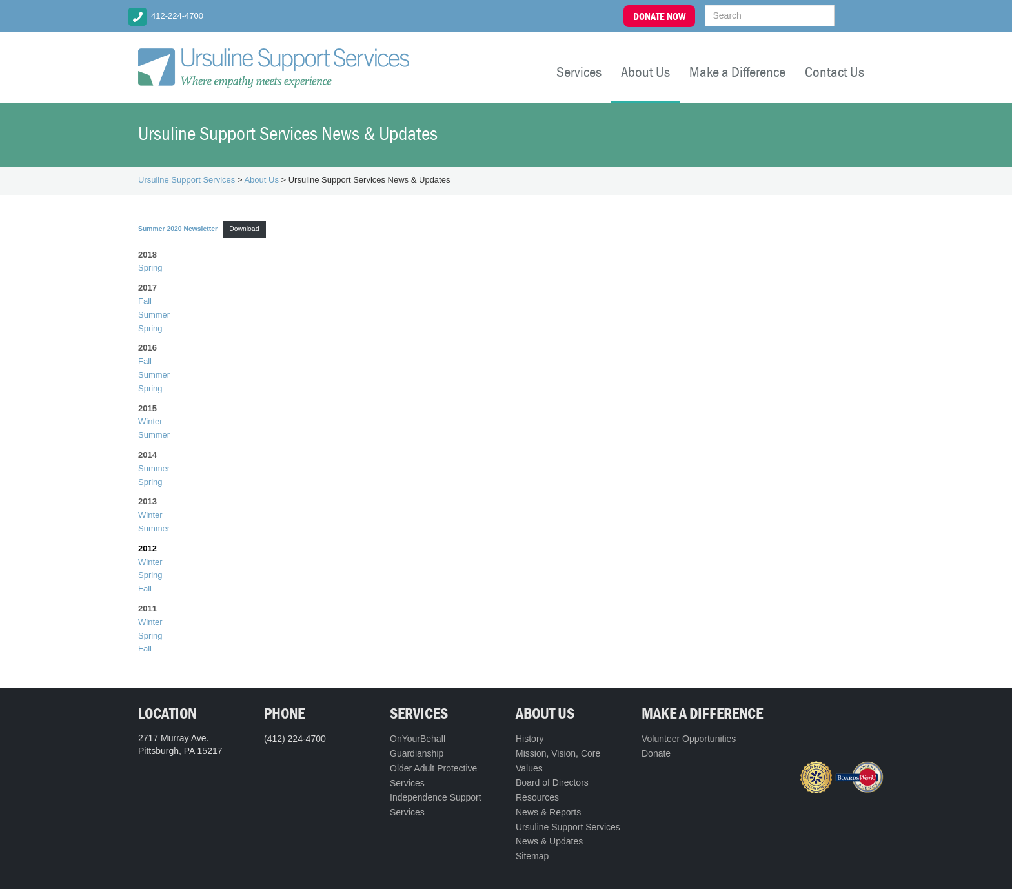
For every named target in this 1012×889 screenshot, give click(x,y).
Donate (656, 753)
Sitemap (532, 856)
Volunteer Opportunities (689, 738)
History (530, 738)
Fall (145, 301)
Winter (150, 421)
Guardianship (416, 753)
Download (244, 228)
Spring (150, 267)
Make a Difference (737, 72)
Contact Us (834, 72)
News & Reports (548, 812)
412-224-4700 (177, 16)
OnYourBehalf (418, 738)
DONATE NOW (659, 16)
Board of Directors (552, 782)
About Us (645, 72)
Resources (537, 797)
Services (579, 72)
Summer (154, 315)
